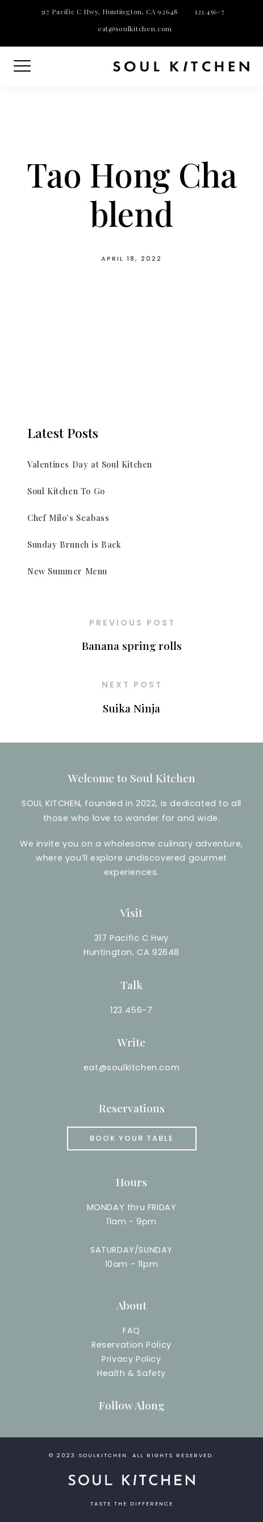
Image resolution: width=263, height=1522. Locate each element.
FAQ (131, 1330)
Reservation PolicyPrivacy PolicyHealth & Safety (131, 1359)
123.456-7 (209, 11)
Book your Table (132, 1138)
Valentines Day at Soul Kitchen (89, 464)
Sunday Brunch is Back (74, 544)
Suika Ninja (131, 707)
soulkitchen (102, 1455)
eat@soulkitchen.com (135, 28)
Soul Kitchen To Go (66, 491)
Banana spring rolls (132, 645)
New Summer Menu (67, 571)
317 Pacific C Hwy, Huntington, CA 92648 (109, 11)
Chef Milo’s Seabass (68, 517)
